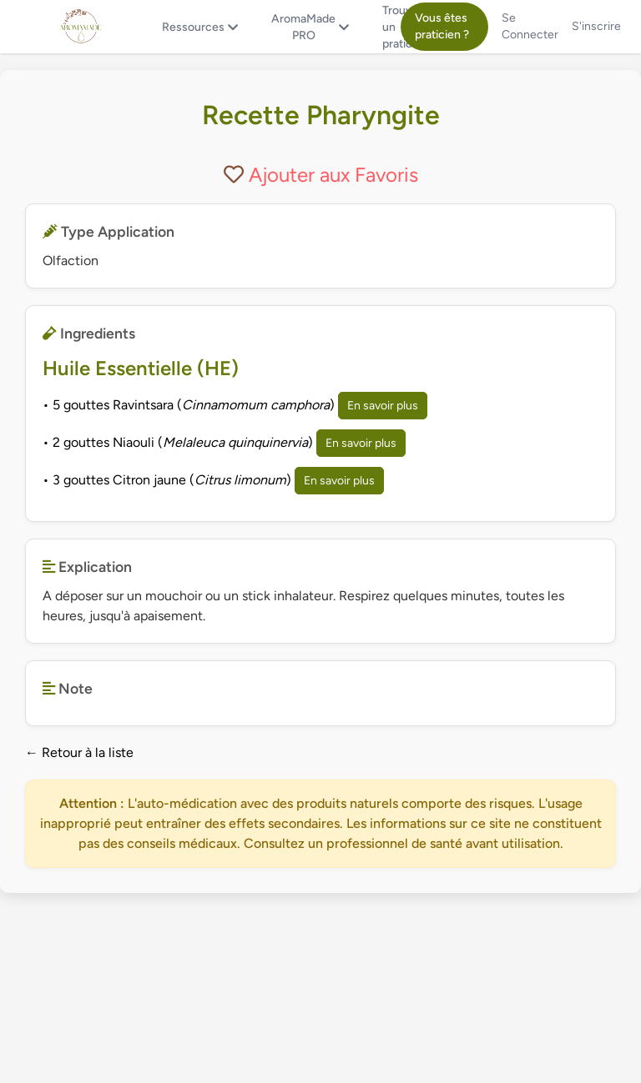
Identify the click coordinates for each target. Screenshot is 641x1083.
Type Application (108, 231)
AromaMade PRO (310, 27)
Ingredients (89, 333)
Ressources (200, 27)
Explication (87, 566)
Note (68, 688)
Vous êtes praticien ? (442, 26)
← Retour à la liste (79, 752)
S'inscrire (596, 26)
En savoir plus (382, 406)
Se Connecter (530, 26)
